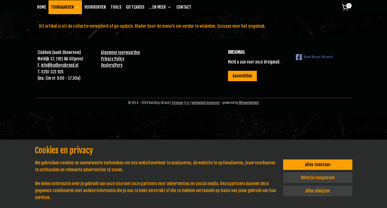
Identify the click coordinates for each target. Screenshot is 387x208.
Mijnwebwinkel (249, 103)
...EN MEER (160, 7)
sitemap (177, 103)
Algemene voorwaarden (120, 52)
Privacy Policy (112, 58)
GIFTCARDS (135, 7)
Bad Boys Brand (314, 57)
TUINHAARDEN (65, 7)
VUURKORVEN (95, 7)
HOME (41, 7)
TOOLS (116, 7)
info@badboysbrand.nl (59, 65)
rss (187, 103)
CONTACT (183, 7)
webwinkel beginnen (206, 103)
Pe (117, 65)
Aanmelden (242, 76)
